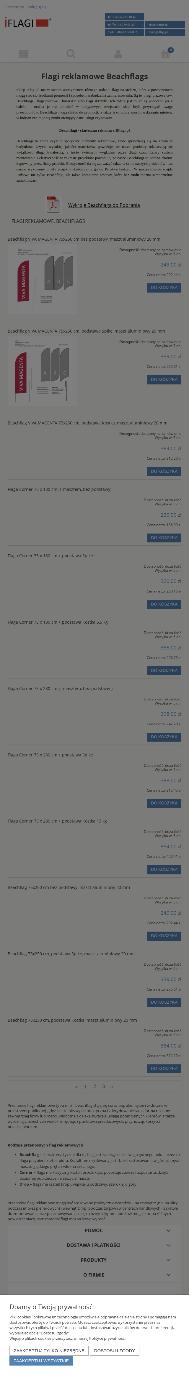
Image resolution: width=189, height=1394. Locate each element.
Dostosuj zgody (114, 1350)
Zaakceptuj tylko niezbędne (49, 1350)
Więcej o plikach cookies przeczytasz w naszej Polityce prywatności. (67, 1338)
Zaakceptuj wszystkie (41, 1360)
